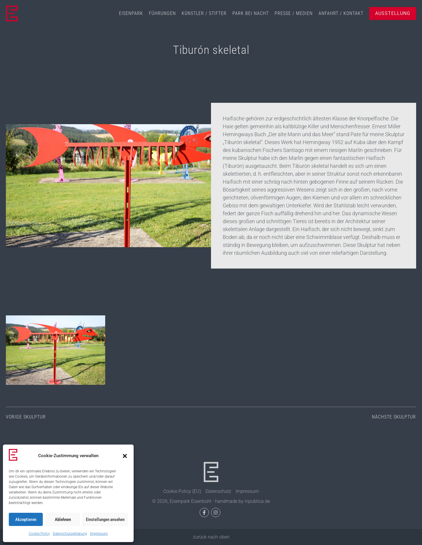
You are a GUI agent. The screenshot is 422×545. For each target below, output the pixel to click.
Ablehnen (63, 519)
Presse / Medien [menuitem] (294, 13)
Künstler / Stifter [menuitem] (204, 13)
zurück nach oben (211, 537)
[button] (125, 456)
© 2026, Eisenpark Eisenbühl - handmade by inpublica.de (211, 501)
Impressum (99, 534)
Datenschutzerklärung (70, 534)
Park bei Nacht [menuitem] (250, 13)
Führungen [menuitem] (162, 13)
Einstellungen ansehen (105, 519)
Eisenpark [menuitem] (131, 13)
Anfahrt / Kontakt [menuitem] (341, 13)
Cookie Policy (39, 534)
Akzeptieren (25, 519)
